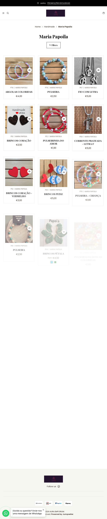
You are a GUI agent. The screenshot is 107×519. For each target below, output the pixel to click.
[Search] (7, 13)
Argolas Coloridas (18, 91)
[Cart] (103, 13)
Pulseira (53, 91)
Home (38, 27)
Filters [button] (53, 45)
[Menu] (3, 13)
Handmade (49, 27)
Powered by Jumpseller (62, 514)
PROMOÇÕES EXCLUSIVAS (58, 3)
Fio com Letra (88, 91)
